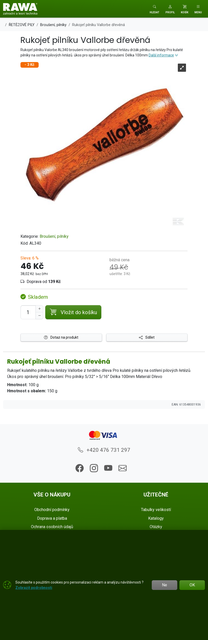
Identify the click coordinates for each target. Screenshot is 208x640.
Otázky (156, 526)
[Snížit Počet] (39, 315)
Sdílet (147, 337)
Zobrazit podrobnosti (33, 588)
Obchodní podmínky (52, 509)
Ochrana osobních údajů (52, 526)
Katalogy (156, 518)
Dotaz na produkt (61, 337)
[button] (170, 8)
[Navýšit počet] (39, 308)
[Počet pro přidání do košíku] (28, 312)
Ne (164, 585)
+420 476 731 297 (104, 450)
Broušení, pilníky (54, 236)
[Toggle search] (154, 8)
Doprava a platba (52, 518)
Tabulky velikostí (156, 509)
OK (192, 585)
